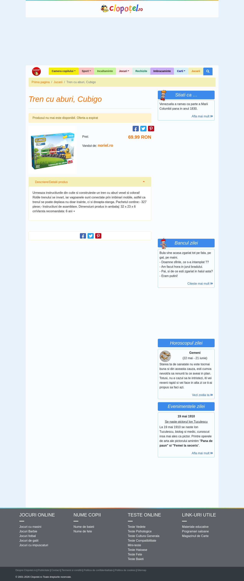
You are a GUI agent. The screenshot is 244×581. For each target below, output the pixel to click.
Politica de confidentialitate (98, 570)
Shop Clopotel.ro (36, 71)
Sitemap (141, 570)
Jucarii (195, 71)
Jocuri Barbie (28, 531)
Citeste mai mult (200, 283)
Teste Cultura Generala (144, 536)
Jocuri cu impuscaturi (33, 545)
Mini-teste (134, 545)
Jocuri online (37, 514)
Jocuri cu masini (30, 526)
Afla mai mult (202, 116)
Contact (55, 570)
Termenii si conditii (72, 570)
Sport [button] (85, 71)
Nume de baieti (84, 526)
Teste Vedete (137, 526)
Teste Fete (135, 554)
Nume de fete (83, 531)
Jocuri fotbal (27, 536)
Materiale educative (195, 526)
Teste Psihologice (140, 531)
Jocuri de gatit (29, 540)
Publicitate (43, 570)
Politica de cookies (125, 570)
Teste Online (144, 514)
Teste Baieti (136, 559)
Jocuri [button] (123, 71)
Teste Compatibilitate (142, 540)
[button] (208, 71)
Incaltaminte (105, 71)
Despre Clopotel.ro (26, 570)
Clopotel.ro (122, 9)
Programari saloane (195, 531)
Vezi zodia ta (202, 395)
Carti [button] (180, 71)
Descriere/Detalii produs (51, 182)
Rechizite (141, 71)
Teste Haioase (137, 549)
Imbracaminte (162, 71)
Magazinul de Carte (195, 536)
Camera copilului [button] (63, 71)
